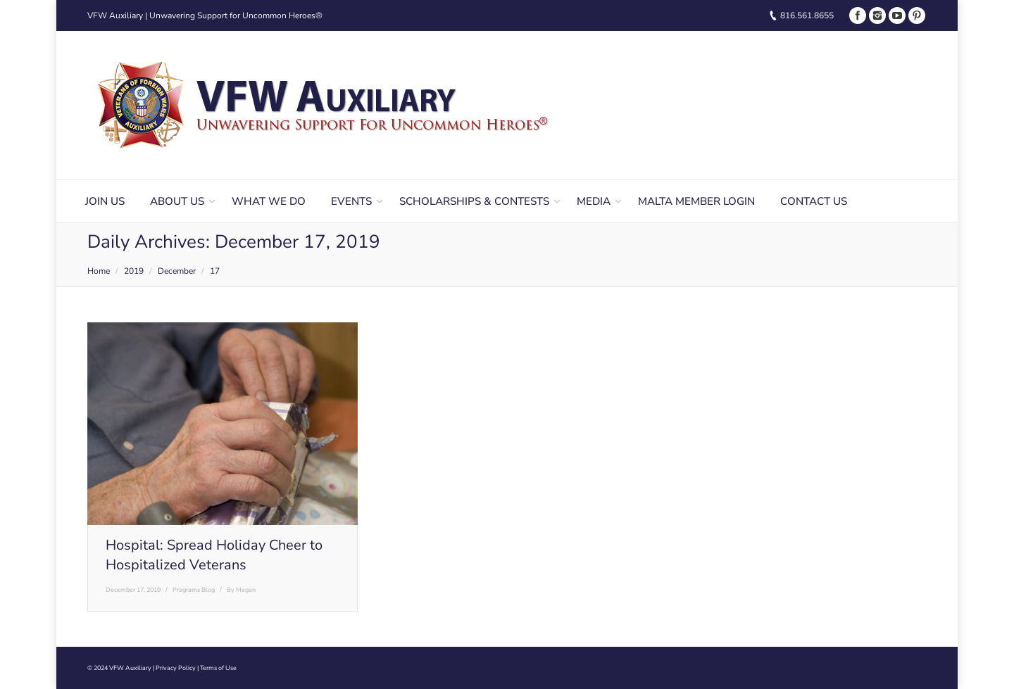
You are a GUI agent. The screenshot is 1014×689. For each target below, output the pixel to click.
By (241, 590)
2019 (134, 271)
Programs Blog (194, 590)
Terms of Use (218, 668)
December (177, 271)
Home (98, 271)
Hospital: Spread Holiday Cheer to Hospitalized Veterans (214, 555)
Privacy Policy (176, 668)
